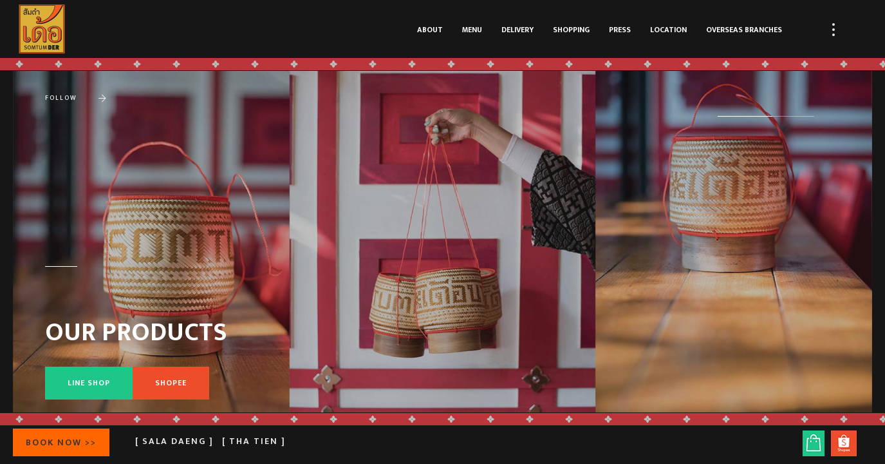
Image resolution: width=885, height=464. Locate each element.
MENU (472, 29)
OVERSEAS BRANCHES (744, 29)
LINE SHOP (89, 382)
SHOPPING (571, 29)
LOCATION (668, 29)
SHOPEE (171, 382)
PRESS (620, 29)
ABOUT (430, 29)
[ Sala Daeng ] (174, 441)
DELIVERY (517, 29)
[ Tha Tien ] (254, 441)
